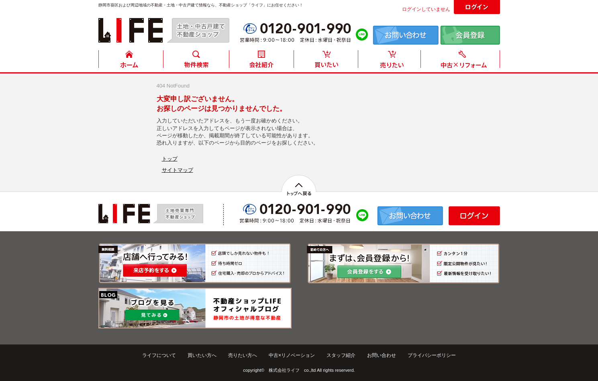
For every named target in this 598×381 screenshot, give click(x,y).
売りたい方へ (242, 355)
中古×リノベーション (292, 355)
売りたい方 (391, 61)
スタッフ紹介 (341, 355)
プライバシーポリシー (432, 355)
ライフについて (159, 355)
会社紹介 (261, 61)
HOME (130, 61)
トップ (170, 159)
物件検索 (196, 61)
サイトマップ (177, 170)
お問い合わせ (381, 355)
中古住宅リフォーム (462, 61)
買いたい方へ (202, 355)
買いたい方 (326, 61)
